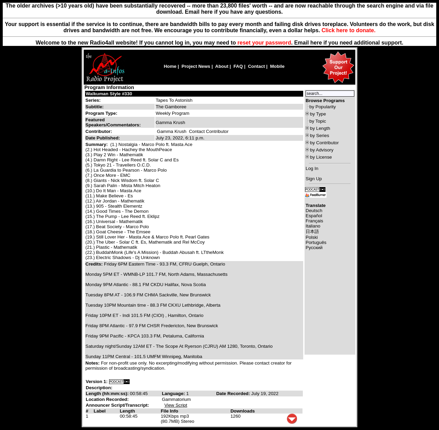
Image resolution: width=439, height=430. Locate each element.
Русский (314, 247)
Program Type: (101, 113)
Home (170, 66)
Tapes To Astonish (174, 100)
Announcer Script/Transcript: (117, 405)
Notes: (93, 363)
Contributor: (98, 131)
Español (314, 215)
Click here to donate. (349, 30)
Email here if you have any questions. (234, 12)
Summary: (97, 144)
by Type (318, 113)
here (316, 43)
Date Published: (102, 137)
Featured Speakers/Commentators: (113, 122)
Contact (256, 66)
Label (100, 411)
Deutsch (314, 210)
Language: (174, 393)
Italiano (313, 226)
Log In (312, 168)
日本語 (312, 231)
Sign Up (314, 178)
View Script (175, 405)
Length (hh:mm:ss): (108, 393)
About (221, 66)
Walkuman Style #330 (109, 93)
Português (316, 242)
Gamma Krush (172, 131)
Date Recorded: (233, 393)
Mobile (277, 66)
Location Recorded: (107, 399)
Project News (195, 66)
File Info (169, 411)
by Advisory (321, 149)
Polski (312, 237)
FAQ (238, 66)
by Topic (317, 121)
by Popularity (322, 106)
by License (321, 157)
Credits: (94, 264)
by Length (320, 128)
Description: (99, 387)
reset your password (264, 43)
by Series (319, 135)
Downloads (242, 411)
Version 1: (97, 381)
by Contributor (324, 142)
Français (314, 220)
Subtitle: (94, 106)
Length (127, 411)
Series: (92, 100)
